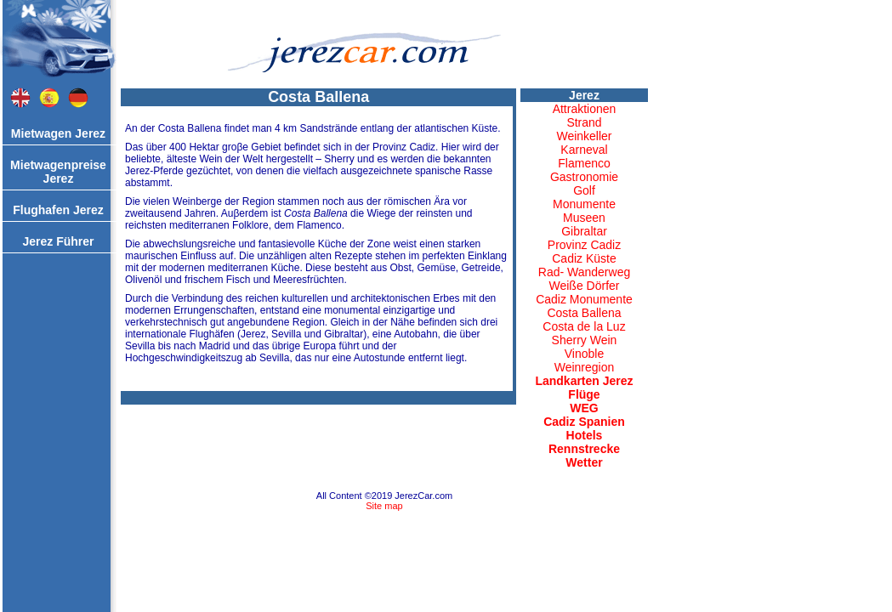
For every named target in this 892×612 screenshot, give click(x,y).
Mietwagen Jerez (58, 133)
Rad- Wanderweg (584, 272)
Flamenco (584, 163)
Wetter (583, 462)
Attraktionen (584, 109)
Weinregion (584, 367)
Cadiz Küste (584, 258)
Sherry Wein (584, 340)
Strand (583, 122)
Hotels (584, 435)
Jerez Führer (58, 241)
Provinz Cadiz (584, 245)
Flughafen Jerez (58, 210)
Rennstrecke (584, 449)
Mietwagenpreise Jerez (58, 171)
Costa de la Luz (584, 326)
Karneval (583, 149)
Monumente (584, 204)
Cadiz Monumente (584, 299)
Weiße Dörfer (584, 285)
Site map (384, 506)
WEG (584, 408)
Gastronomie (584, 177)
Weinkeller (583, 136)
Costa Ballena (584, 313)
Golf (584, 190)
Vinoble (584, 353)
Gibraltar (584, 231)
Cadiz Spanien (584, 421)
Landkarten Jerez (584, 381)
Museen (584, 217)
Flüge (583, 394)
